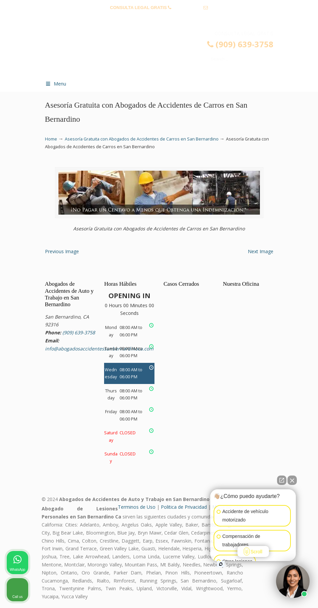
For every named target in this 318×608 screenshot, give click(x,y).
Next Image (260, 251)
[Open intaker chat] (221, 564)
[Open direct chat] (281, 480)
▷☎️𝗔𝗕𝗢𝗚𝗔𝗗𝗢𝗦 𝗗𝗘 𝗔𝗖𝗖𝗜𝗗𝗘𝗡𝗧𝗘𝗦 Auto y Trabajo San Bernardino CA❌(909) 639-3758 (166, 52)
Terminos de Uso (136, 507)
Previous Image (62, 251)
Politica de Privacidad (184, 507)
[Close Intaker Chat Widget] (292, 480)
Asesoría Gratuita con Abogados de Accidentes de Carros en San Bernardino (142, 139)
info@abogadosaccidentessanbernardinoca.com (158, 17)
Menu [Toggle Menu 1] (55, 83)
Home (51, 139)
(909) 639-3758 (187, 7)
